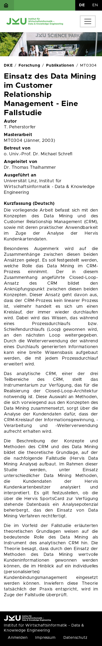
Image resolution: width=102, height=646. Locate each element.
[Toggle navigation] (88, 21)
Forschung (29, 65)
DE (82, 5)
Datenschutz (75, 638)
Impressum (45, 638)
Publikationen (60, 65)
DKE (8, 65)
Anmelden (17, 638)
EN (95, 5)
